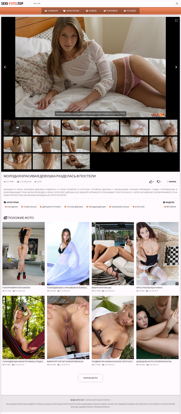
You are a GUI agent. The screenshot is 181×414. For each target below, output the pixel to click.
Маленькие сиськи (119, 207)
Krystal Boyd (170, 207)
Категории (71, 11)
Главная (51, 11)
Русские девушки (73, 207)
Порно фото (90, 378)
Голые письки (29, 207)
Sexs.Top (13, 3)
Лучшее (130, 11)
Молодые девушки (96, 207)
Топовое (111, 11)
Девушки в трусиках (50, 207)
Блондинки (11, 207)
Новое (91, 11)
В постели (139, 207)
